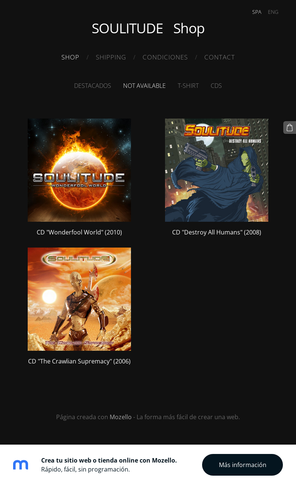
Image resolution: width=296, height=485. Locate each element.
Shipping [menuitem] (111, 57)
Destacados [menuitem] (92, 86)
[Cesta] (289, 127)
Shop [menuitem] (70, 57)
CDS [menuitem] (216, 86)
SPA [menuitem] (256, 11)
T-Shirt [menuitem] (188, 86)
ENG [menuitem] (273, 11)
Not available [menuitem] (144, 86)
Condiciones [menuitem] (165, 57)
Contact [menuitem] (219, 57)
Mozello (121, 417)
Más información (242, 465)
